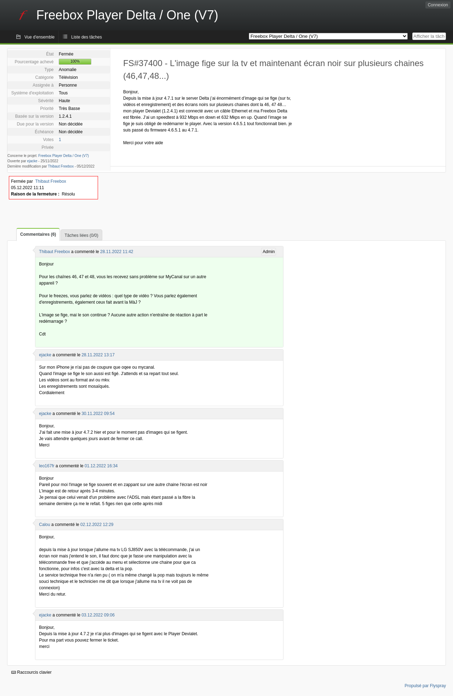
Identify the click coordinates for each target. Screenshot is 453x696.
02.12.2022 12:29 (96, 524)
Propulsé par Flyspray (425, 685)
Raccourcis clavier (31, 672)
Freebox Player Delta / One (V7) (63, 156)
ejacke (32, 161)
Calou (44, 524)
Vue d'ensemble (39, 37)
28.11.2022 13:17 (97, 354)
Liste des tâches (86, 37)
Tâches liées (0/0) (81, 235)
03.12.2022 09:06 (97, 615)
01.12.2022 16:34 (101, 465)
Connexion (438, 4)
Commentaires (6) (38, 234)
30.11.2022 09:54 (97, 413)
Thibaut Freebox (61, 166)
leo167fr (46, 465)
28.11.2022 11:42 (116, 251)
